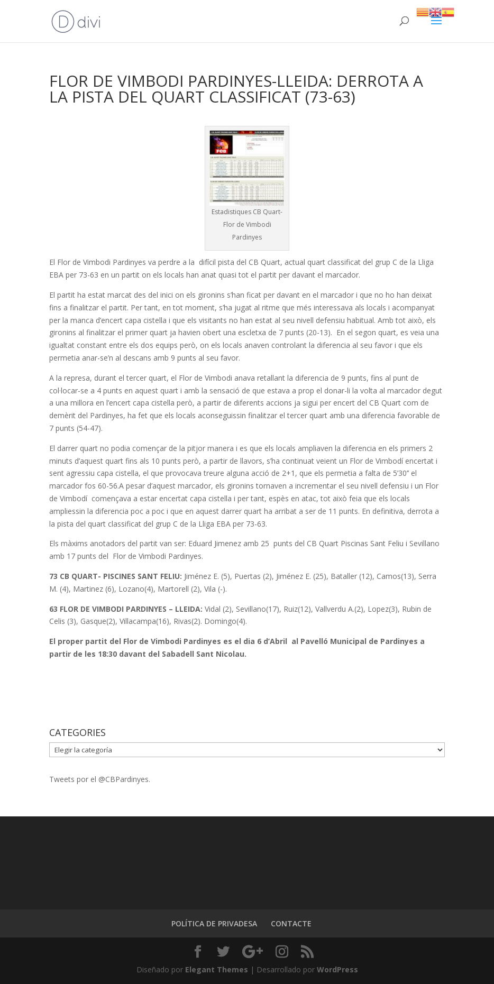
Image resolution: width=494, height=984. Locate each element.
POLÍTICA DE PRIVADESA (214, 923)
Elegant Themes (216, 969)
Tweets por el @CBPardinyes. (99, 779)
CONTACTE (291, 923)
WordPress (337, 969)
